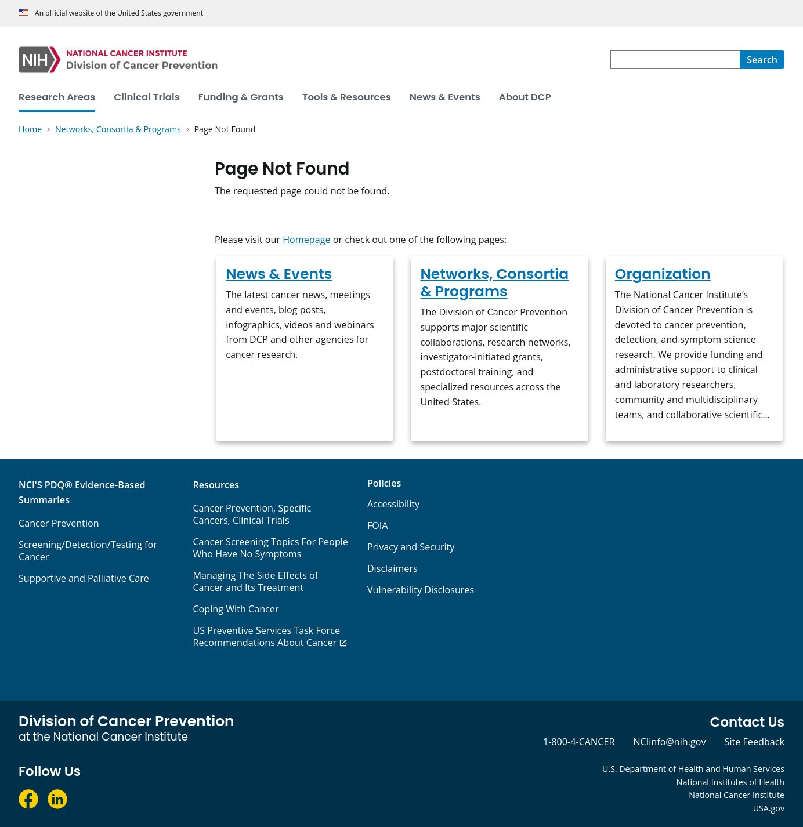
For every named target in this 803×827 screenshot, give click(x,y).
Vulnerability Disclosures (420, 589)
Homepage (306, 239)
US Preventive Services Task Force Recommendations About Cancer (266, 636)
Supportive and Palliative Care (84, 578)
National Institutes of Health (730, 782)
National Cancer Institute (736, 794)
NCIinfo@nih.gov (669, 741)
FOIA (377, 525)
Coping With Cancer (235, 609)
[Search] (762, 59)
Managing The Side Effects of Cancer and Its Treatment (255, 581)
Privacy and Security (411, 547)
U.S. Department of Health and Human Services (693, 768)
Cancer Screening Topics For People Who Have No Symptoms (270, 547)
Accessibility (393, 504)
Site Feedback (754, 741)
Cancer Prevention (59, 523)
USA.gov (768, 808)
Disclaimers (392, 568)
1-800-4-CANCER (578, 741)
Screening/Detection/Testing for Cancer (88, 550)
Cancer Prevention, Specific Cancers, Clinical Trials (252, 514)
